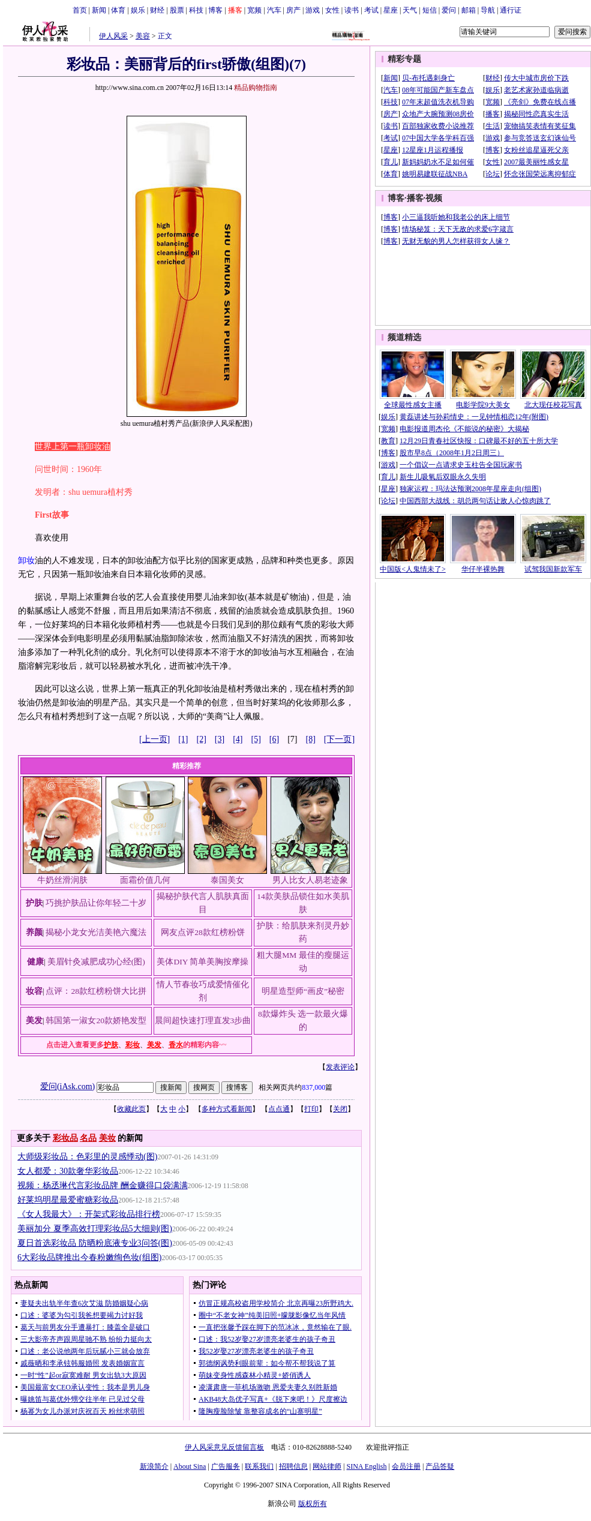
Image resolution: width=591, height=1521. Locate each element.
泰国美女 (227, 880)
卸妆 (26, 560)
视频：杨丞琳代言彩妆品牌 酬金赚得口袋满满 (102, 1185)
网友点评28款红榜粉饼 (203, 932)
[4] (237, 739)
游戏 (312, 10)
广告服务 (225, 1466)
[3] (219, 739)
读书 (351, 10)
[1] (183, 739)
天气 (410, 10)
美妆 (107, 1138)
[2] (201, 739)
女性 (332, 10)
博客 (215, 10)
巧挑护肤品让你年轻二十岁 (96, 902)
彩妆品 (65, 1138)
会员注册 (406, 1466)
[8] (311, 739)
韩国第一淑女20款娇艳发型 (96, 1020)
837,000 (313, 1087)
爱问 (449, 10)
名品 (88, 1138)
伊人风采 (113, 36)
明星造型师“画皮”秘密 (303, 991)
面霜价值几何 (145, 880)
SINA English (366, 1466)
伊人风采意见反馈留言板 (224, 1447)
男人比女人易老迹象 (310, 880)
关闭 (340, 1109)
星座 (390, 10)
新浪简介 (154, 1466)
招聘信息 (293, 1466)
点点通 (279, 1109)
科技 (196, 10)
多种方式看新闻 (227, 1109)
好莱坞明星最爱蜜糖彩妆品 (67, 1199)
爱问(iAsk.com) (67, 1086)
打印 (311, 1109)
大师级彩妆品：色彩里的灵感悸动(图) (87, 1156)
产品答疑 (439, 1466)
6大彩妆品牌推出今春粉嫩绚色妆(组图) (89, 1257)
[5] (256, 739)
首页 (80, 10)
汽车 (274, 10)
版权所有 (312, 1503)
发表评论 (340, 1067)
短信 (429, 10)
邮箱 (468, 10)
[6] (274, 739)
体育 (118, 10)
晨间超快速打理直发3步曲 (203, 1020)
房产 (293, 10)
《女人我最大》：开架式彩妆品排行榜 (88, 1214)
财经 (157, 10)
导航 (488, 10)
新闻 (99, 10)
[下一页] (339, 739)
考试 (371, 10)
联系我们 (259, 1466)
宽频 (254, 10)
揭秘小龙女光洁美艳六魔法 (96, 932)
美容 (143, 36)
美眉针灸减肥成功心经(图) (96, 961)
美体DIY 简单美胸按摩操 (202, 961)
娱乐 (138, 10)
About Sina (189, 1466)
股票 (177, 10)
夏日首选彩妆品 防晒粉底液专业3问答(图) (94, 1243)
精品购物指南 (255, 87)
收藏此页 (131, 1109)
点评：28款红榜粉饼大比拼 (96, 991)
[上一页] (154, 739)
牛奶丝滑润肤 (62, 880)
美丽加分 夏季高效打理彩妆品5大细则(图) (94, 1228)
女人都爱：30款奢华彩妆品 (67, 1171)
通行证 (510, 10)
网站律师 (327, 1466)
